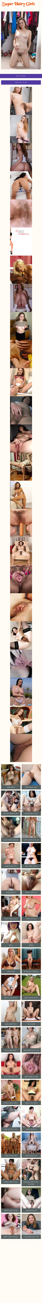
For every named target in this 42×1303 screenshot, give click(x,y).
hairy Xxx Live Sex (21, 82)
